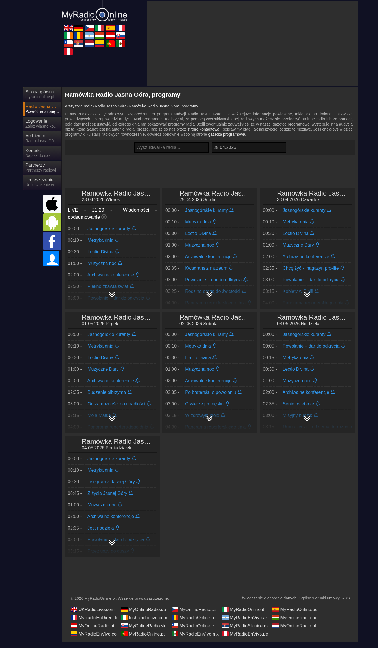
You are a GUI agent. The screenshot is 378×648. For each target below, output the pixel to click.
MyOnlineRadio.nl (294, 631)
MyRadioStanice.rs (245, 631)
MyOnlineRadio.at (92, 631)
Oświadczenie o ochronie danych (267, 603)
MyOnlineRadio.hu (295, 623)
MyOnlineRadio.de (143, 615)
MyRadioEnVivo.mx (195, 639)
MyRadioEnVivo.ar (244, 623)
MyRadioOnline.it (243, 615)
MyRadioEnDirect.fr (94, 623)
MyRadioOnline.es (294, 615)
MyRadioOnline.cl (193, 631)
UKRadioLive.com (93, 615)
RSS (346, 603)
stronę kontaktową (203, 129)
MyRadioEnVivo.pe (245, 639)
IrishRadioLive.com (144, 623)
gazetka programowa (226, 134)
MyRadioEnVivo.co (94, 639)
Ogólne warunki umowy (319, 603)
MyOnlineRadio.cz (194, 615)
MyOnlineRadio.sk (143, 631)
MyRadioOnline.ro (194, 623)
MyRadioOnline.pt (143, 639)
